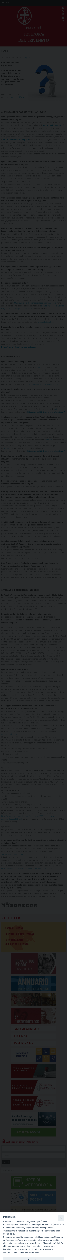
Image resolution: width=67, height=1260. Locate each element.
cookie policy (24, 1252)
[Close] (61, 1218)
